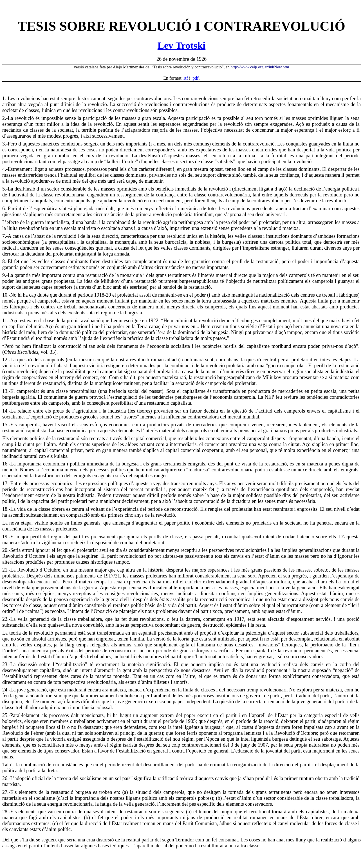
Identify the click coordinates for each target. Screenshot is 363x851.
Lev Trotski (181, 45)
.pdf (194, 78)
